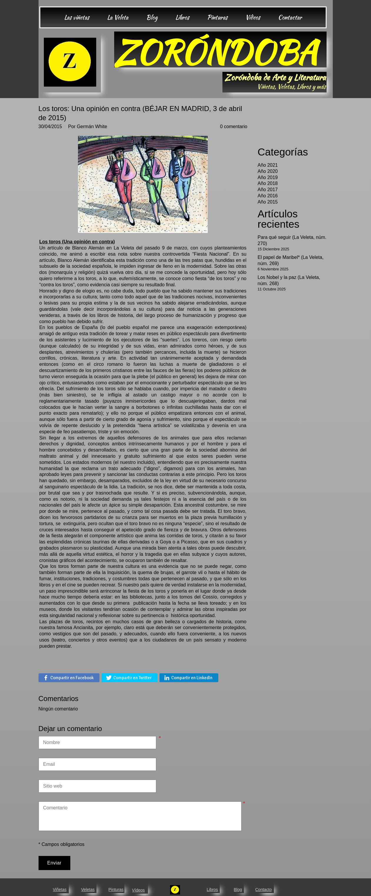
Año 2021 (268, 165)
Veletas (88, 889)
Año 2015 (268, 201)
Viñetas (59, 889)
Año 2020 (268, 171)
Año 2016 (268, 195)
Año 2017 (268, 189)
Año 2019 (268, 177)
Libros (212, 889)
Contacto (263, 889)
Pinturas (116, 889)
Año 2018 (268, 183)
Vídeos (138, 890)
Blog (238, 889)
